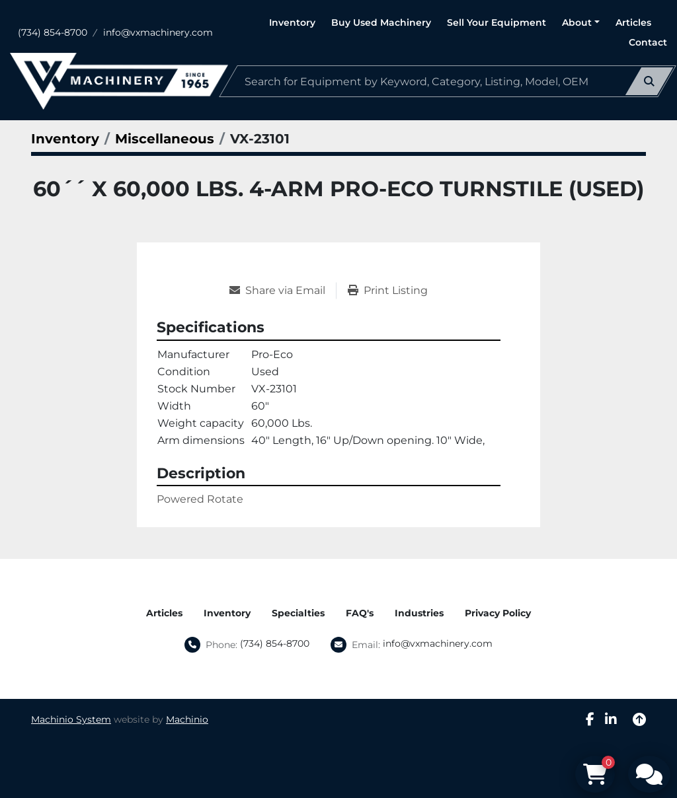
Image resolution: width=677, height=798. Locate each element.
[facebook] (590, 719)
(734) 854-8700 (52, 32)
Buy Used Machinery (381, 22)
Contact (648, 42)
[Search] (447, 81)
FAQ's (360, 613)
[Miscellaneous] (164, 139)
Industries (419, 613)
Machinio (187, 719)
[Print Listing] (387, 290)
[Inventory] (65, 139)
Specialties (298, 613)
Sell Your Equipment (496, 22)
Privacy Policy (498, 613)
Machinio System (71, 719)
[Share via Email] (283, 290)
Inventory (292, 22)
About (577, 22)
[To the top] (639, 719)
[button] (581, 22)
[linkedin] (611, 719)
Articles (633, 22)
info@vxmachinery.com (158, 32)
